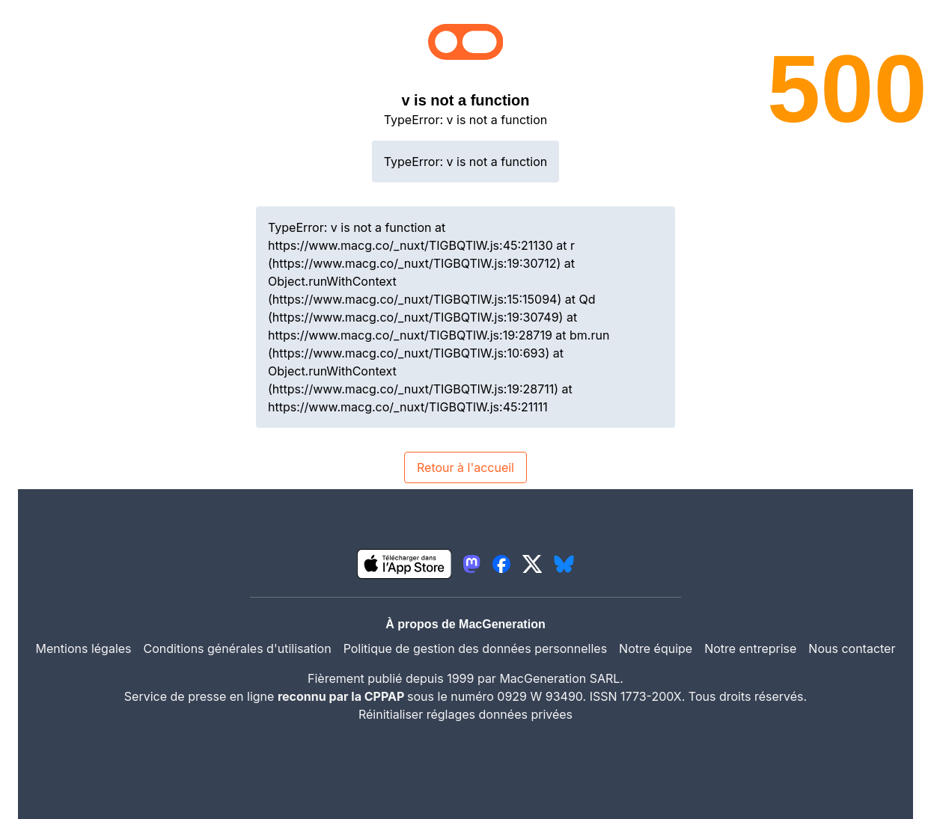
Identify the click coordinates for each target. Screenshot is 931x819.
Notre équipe (655, 648)
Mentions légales (84, 648)
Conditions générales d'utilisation (238, 648)
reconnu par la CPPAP (342, 696)
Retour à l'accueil (465, 467)
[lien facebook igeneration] (501, 564)
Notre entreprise (750, 648)
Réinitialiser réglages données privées (465, 714)
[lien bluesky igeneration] (564, 564)
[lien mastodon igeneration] (471, 564)
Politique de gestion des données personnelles (475, 648)
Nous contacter (851, 648)
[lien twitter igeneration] (532, 564)
